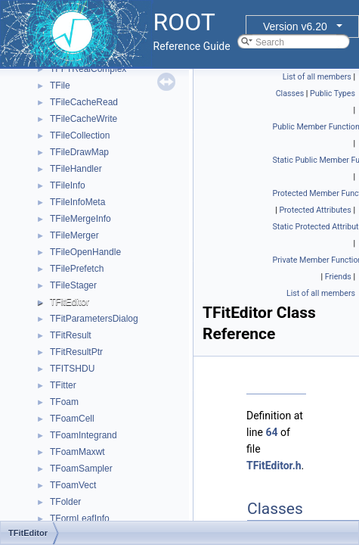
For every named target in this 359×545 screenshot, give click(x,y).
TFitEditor (69, 302)
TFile (60, 85)
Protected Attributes (315, 210)
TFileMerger (74, 235)
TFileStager (73, 285)
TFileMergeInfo (80, 218)
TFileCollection (80, 135)
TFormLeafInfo (80, 518)
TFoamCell (72, 418)
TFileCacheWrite (83, 119)
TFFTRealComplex (88, 69)
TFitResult (70, 335)
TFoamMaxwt (77, 452)
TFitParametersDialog (94, 318)
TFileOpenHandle (85, 252)
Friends (338, 277)
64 (271, 432)
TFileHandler (76, 169)
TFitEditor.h (274, 465)
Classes (290, 93)
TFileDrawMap (79, 152)
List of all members (317, 77)
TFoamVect (73, 485)
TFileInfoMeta (77, 202)
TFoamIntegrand (83, 435)
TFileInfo (67, 185)
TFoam (64, 402)
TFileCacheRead (84, 102)
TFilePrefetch (77, 268)
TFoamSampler (81, 468)
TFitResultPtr (76, 352)
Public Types (332, 93)
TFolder (65, 502)
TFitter (63, 385)
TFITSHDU (72, 368)
